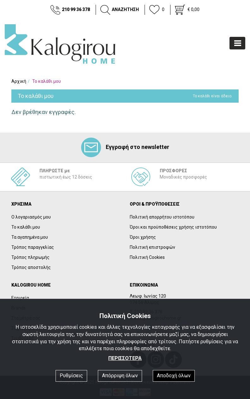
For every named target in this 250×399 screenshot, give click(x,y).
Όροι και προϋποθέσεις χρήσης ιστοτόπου (173, 227)
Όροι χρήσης (143, 237)
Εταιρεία (20, 297)
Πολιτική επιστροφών (152, 247)
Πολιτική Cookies (147, 257)
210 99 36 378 (76, 9)
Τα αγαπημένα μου (29, 237)
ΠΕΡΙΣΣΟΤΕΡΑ (125, 358)
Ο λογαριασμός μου (31, 216)
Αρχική (18, 81)
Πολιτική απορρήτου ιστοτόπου (162, 216)
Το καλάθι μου (25, 227)
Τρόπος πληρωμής (30, 257)
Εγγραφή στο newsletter (125, 147)
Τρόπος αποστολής (31, 267)
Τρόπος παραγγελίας (32, 247)
